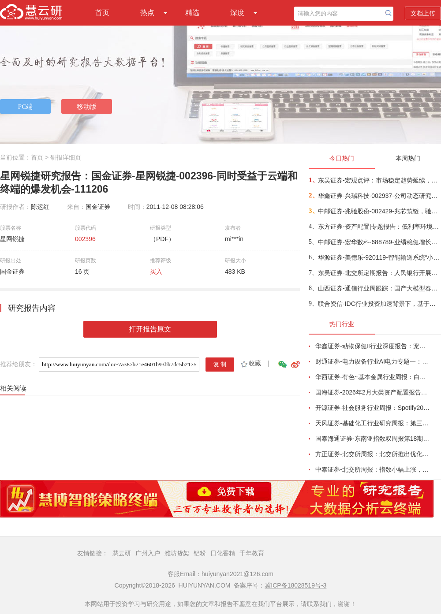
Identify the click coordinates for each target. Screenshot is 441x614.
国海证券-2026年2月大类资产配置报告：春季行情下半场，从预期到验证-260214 (373, 392)
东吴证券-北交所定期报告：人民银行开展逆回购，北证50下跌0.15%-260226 (379, 272)
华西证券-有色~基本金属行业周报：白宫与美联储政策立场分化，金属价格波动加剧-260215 (373, 376)
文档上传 (423, 13)
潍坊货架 (176, 553)
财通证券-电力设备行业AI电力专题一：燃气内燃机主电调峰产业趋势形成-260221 (373, 361)
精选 (192, 12)
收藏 (250, 363)
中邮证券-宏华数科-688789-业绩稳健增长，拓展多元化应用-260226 (379, 242)
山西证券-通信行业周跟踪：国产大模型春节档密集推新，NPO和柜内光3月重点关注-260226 (379, 288)
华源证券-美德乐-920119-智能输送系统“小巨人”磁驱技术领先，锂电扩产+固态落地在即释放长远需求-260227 (379, 257)
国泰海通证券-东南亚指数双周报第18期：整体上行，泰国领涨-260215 (373, 438)
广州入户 (147, 553)
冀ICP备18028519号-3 (295, 585)
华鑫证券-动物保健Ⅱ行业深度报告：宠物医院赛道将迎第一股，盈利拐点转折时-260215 (373, 346)
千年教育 (251, 553)
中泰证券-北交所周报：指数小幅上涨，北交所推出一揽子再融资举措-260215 (373, 469)
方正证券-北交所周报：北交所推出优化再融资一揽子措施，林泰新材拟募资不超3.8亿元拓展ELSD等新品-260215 (373, 454)
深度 (237, 12)
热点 (147, 12)
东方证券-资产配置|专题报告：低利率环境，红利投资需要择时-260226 (379, 226)
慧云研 (121, 553)
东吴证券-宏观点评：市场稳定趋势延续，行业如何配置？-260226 (379, 180)
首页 (102, 12)
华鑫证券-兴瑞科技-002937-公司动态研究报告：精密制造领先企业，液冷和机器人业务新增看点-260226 (379, 195)
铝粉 (200, 553)
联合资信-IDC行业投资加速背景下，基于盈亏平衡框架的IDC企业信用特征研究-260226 (379, 303)
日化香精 (222, 553)
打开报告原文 (150, 329)
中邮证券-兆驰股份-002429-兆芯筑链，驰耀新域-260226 (379, 211)
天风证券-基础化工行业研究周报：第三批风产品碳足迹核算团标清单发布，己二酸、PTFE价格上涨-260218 (373, 423)
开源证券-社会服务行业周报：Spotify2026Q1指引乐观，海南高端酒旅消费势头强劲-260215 (373, 407)
